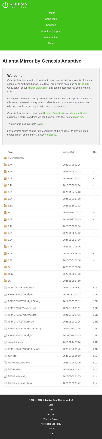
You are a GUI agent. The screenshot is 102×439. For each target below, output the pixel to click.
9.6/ (10, 260)
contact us (50, 134)
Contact (50, 409)
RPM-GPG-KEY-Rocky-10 (21, 321)
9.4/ (10, 246)
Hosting (51, 13)
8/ (9, 212)
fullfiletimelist (14, 369)
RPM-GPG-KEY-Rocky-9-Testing (24, 349)
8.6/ (10, 178)
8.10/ (10, 205)
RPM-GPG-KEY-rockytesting (22, 315)
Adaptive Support (51, 31)
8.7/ (10, 185)
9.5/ (10, 253)
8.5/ (10, 171)
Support (51, 414)
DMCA (51, 428)
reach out (78, 117)
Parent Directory (16, 158)
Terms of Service (51, 419)
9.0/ (10, 219)
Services (51, 25)
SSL (42, 124)
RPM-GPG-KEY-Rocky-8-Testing (24, 301)
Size (94, 152)
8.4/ (10, 164)
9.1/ (10, 226)
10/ (9, 280)
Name (10, 152)
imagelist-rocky (15, 342)
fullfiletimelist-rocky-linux (20, 383)
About (51, 43)
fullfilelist (12, 356)
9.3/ (10, 240)
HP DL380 (83, 84)
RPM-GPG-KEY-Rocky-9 (20, 335)
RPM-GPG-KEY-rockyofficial (22, 308)
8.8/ (10, 192)
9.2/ (10, 233)
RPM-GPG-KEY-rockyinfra (21, 287)
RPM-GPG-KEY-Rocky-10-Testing (24, 328)
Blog (51, 405)
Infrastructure (50, 37)
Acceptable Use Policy (51, 424)
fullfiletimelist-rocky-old (19, 362)
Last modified (68, 152)
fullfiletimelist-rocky (17, 376)
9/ (9, 267)
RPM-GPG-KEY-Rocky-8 (20, 294)
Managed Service (79, 113)
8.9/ (10, 199)
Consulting (51, 19)
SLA (51, 433)
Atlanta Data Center (38, 87)
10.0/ (10, 274)
